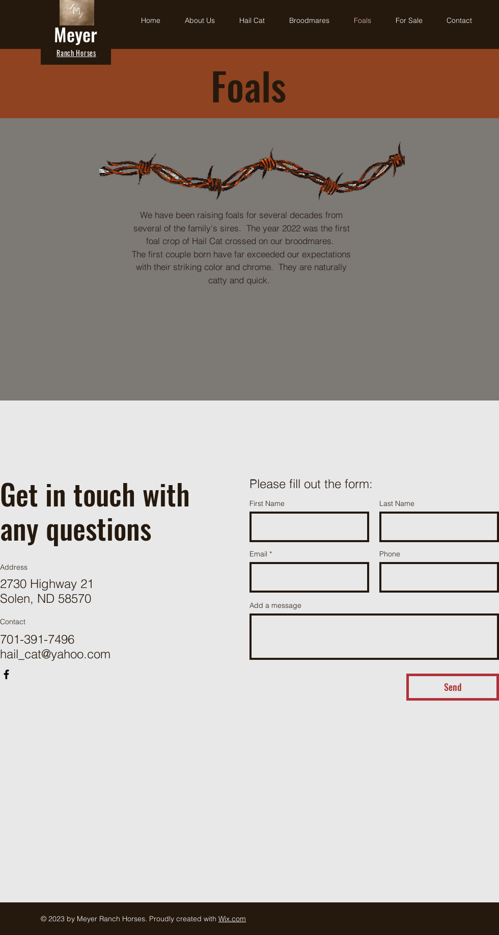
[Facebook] (6, 674)
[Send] (452, 687)
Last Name (396, 503)
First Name (267, 503)
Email (258, 553)
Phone (389, 553)
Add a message (275, 605)
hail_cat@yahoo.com (55, 654)
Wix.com (232, 918)
